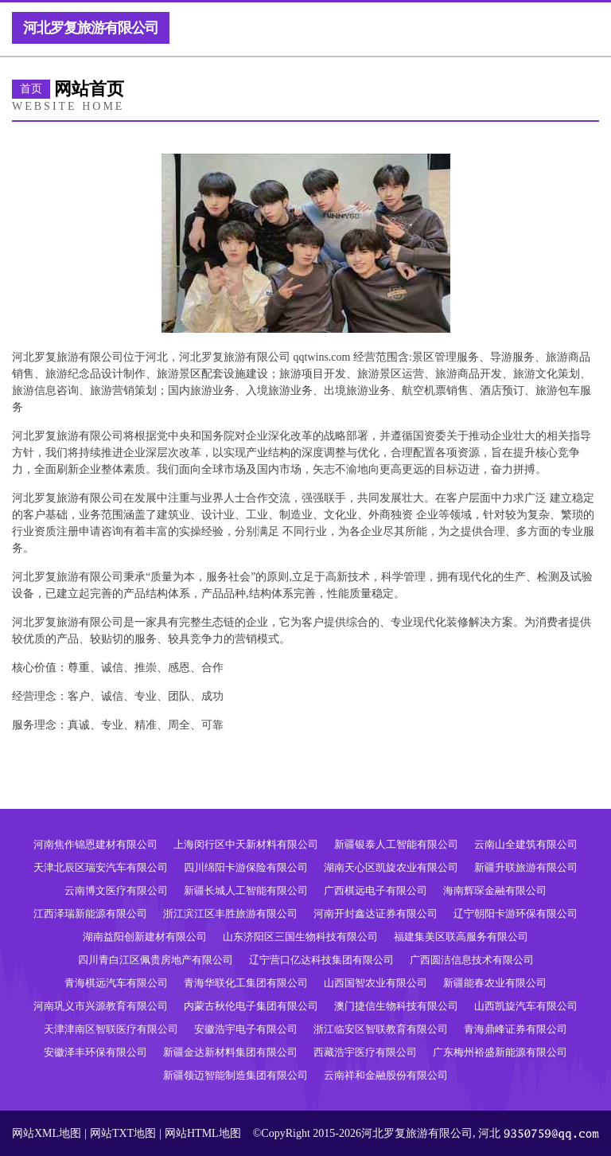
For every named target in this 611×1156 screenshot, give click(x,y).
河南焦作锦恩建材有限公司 (95, 844)
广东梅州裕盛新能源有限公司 (500, 1052)
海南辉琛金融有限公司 (495, 890)
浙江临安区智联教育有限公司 (380, 1029)
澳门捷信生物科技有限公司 (396, 1006)
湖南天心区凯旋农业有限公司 (391, 867)
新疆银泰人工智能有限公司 (396, 844)
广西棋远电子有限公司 (375, 890)
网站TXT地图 (123, 1133)
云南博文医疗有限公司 (116, 890)
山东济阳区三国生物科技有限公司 (300, 936)
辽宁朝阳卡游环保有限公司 (515, 913)
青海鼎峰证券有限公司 (515, 1029)
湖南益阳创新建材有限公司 (145, 936)
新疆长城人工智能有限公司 (246, 890)
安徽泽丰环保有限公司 (95, 1052)
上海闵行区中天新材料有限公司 (245, 844)
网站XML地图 (46, 1133)
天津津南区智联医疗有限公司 (111, 1029)
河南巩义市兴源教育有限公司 (100, 1006)
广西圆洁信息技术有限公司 (472, 960)
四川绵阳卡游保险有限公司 (246, 867)
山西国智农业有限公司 (375, 983)
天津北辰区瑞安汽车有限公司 (100, 867)
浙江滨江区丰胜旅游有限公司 (230, 913)
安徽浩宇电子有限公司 (246, 1029)
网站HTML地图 (203, 1133)
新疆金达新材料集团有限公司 (230, 1052)
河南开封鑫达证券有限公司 (375, 913)
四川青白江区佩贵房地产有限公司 (155, 960)
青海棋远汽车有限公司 (116, 983)
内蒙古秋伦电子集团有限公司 (251, 1006)
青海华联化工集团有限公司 (246, 983)
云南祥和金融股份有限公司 (386, 1075)
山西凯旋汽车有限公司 (526, 1006)
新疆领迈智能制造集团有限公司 (235, 1075)
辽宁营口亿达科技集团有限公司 (321, 960)
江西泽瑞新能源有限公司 (90, 913)
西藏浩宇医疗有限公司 (365, 1052)
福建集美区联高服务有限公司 (461, 936)
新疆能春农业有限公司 (495, 983)
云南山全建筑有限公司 (526, 844)
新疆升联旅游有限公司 (526, 867)
